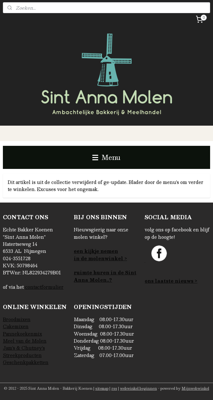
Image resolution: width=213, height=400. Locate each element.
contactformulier (44, 287)
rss (114, 388)
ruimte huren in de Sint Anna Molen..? (105, 276)
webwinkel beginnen (138, 388)
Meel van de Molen (25, 341)
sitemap (101, 388)
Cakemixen (16, 326)
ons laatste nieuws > (171, 281)
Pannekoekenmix (22, 334)
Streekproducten (22, 355)
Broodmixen (16, 319)
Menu (106, 157)
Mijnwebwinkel (195, 388)
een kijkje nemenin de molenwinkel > (100, 254)
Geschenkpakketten (25, 362)
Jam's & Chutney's (24, 348)
